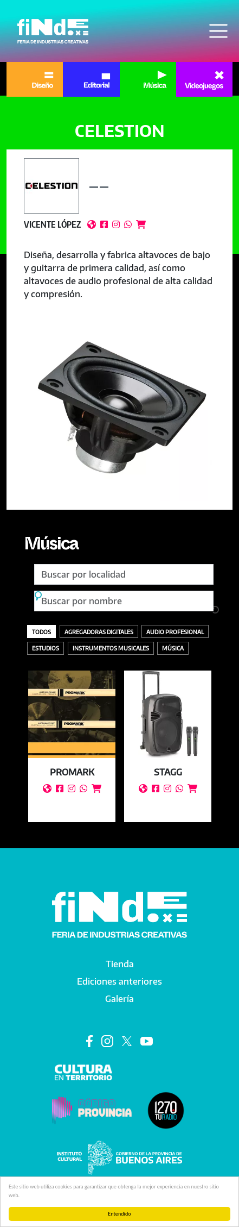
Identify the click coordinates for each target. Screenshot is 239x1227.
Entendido (119, 1213)
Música (51, 546)
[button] (119, 405)
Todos (41, 631)
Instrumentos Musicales (111, 648)
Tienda (120, 964)
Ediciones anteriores (119, 981)
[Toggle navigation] (218, 31)
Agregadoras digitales (98, 631)
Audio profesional (175, 631)
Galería (119, 998)
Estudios (45, 648)
